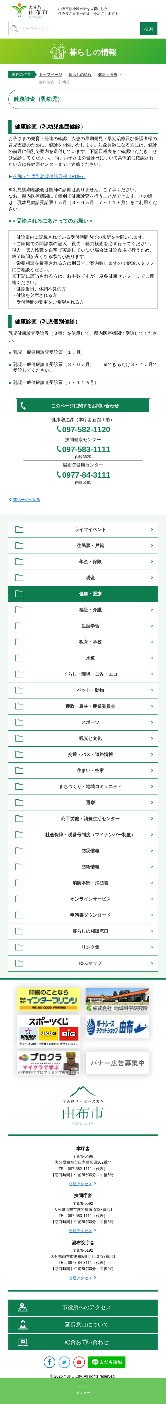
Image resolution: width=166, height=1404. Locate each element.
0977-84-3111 (86, 475)
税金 (90, 577)
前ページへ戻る (26, 500)
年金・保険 (90, 561)
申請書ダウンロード (90, 915)
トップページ (50, 74)
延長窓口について (87, 1325)
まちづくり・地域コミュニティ (90, 786)
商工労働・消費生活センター (90, 818)
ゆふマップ (90, 963)
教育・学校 (90, 641)
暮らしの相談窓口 (90, 931)
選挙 (90, 802)
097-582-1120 (86, 429)
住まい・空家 (90, 770)
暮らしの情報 (80, 74)
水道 (90, 658)
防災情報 (90, 850)
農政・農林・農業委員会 (90, 706)
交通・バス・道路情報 (90, 754)
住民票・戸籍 (90, 545)
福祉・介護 (90, 609)
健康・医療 (107, 74)
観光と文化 (90, 738)
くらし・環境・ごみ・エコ (90, 674)
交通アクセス (80, 1184)
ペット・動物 (90, 690)
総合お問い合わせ (87, 1342)
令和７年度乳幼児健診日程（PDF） (49, 176)
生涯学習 (90, 625)
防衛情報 (90, 866)
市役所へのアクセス (86, 1307)
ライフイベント (90, 529)
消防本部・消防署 (90, 882)
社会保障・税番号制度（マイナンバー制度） (90, 834)
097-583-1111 (86, 449)
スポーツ (90, 722)
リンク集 (90, 947)
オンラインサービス (90, 899)
